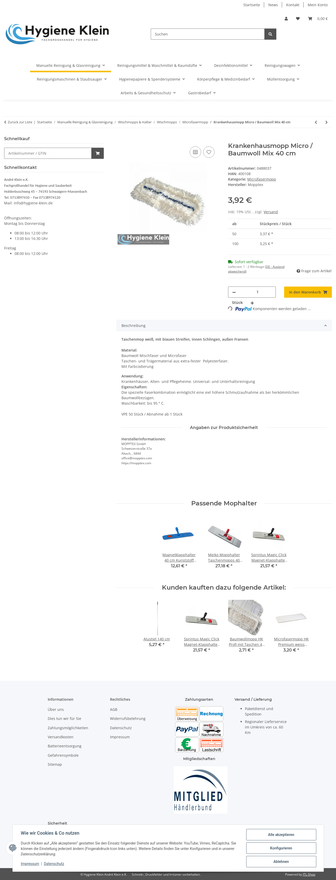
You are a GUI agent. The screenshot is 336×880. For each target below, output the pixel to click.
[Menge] (257, 292)
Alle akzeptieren (281, 835)
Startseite (251, 4)
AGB (113, 709)
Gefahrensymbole (63, 755)
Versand (271, 211)
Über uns (56, 709)
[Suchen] (208, 34)
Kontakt (292, 4)
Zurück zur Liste (20, 122)
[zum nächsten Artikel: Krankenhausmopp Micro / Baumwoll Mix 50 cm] (326, 122)
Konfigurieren (281, 848)
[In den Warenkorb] (120, 139)
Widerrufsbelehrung (128, 718)
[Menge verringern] (234, 292)
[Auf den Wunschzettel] (209, 152)
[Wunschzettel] (298, 18)
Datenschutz (54, 864)
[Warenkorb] (318, 18)
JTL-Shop (309, 874)
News (273, 4)
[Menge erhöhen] (252, 302)
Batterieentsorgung (64, 745)
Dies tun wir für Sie (64, 718)
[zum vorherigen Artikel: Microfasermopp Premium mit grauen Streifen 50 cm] (316, 122)
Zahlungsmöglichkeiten (68, 727)
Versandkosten (60, 736)
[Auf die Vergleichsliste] (195, 152)
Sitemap (55, 764)
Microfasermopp (261, 179)
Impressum (30, 864)
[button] (286, 18)
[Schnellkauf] (48, 153)
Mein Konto (318, 4)
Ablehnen (281, 862)
